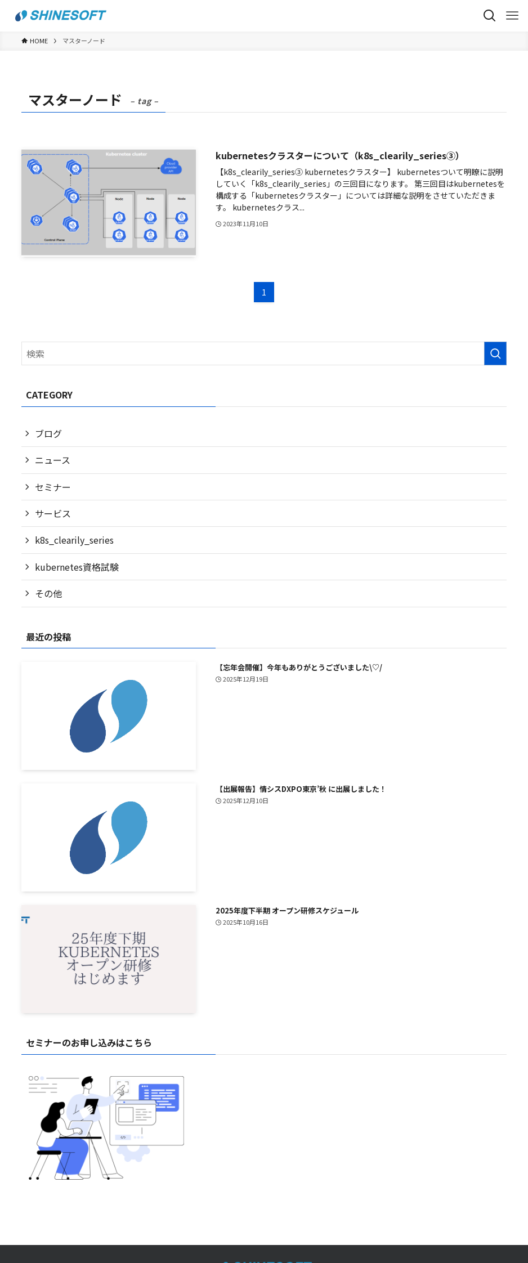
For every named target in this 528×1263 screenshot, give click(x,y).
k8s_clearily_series (74, 540)
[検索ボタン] (489, 16)
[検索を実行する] (495, 353)
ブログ (48, 433)
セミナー (53, 487)
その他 (48, 593)
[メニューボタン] (512, 16)
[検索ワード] (264, 353)
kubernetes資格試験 (77, 567)
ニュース (52, 460)
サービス (53, 513)
